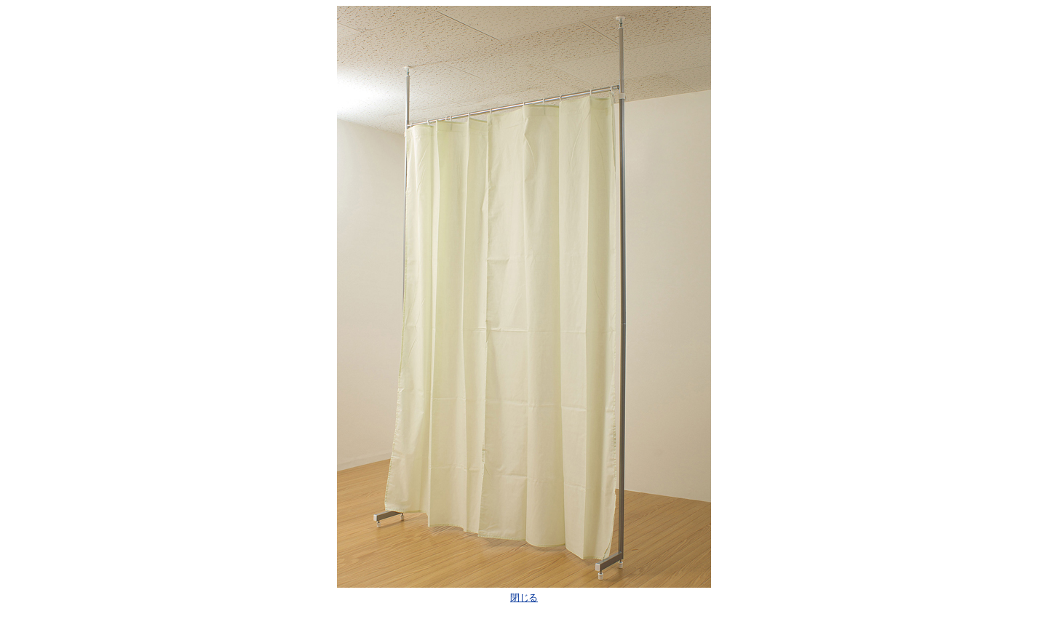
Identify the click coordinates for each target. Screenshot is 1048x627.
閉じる (524, 597)
